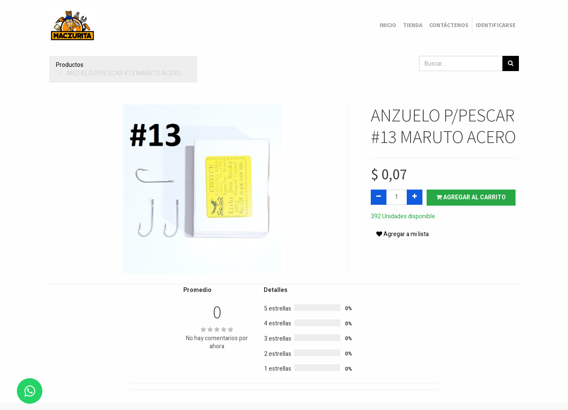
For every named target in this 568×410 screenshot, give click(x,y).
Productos (69, 65)
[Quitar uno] (378, 197)
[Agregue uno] (414, 197)
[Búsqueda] (510, 63)
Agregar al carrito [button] (471, 197)
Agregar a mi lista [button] (402, 234)
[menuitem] (388, 25)
